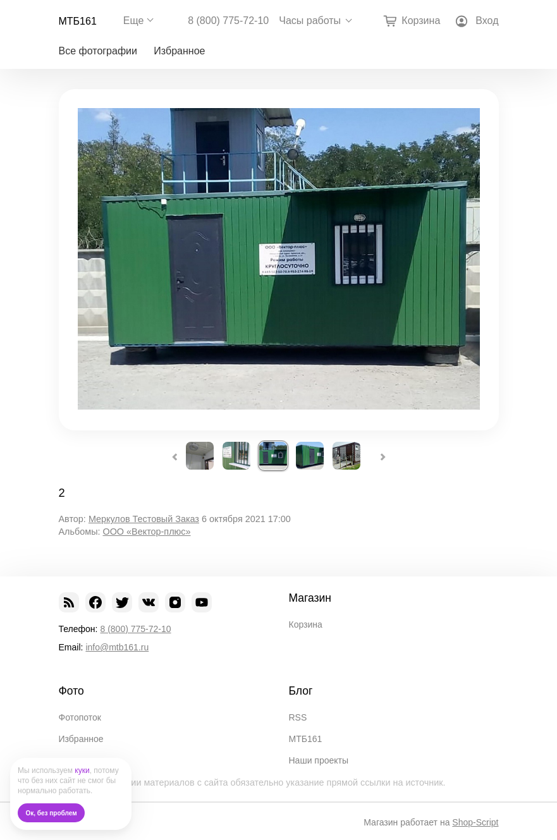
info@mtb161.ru (117, 647)
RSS (298, 717)
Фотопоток (80, 717)
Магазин (310, 598)
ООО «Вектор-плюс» (146, 532)
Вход (486, 20)
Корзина (305, 624)
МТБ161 (78, 21)
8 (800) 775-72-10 (228, 21)
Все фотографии (98, 51)
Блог (301, 691)
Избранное (179, 51)
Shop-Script (475, 822)
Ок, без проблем (51, 813)
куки (82, 770)
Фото (71, 691)
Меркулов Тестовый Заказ (144, 519)
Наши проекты (319, 760)
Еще (133, 20)
